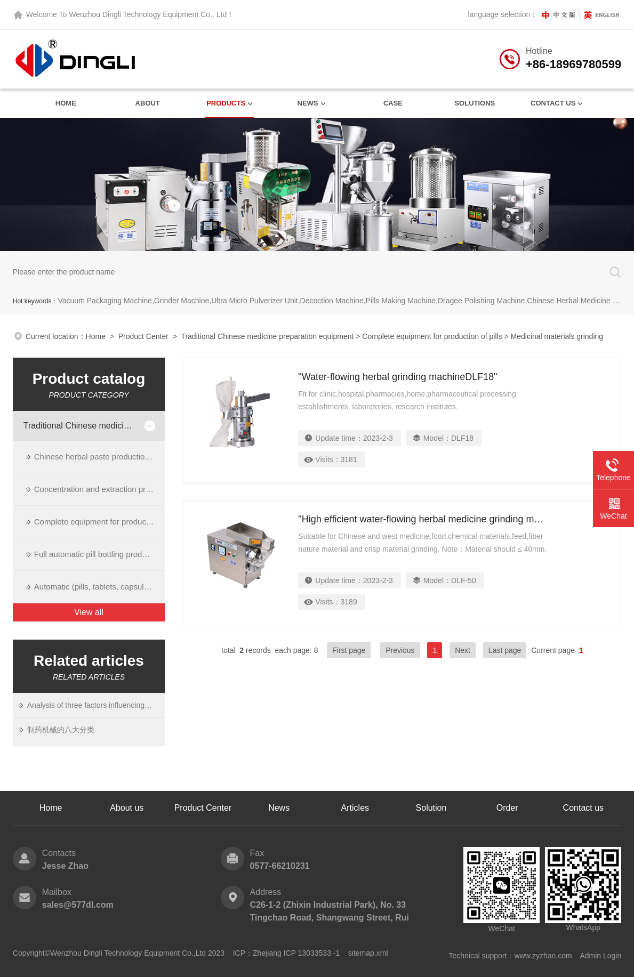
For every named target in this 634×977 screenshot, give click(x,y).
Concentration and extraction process (99, 489)
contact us (553, 103)
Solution (431, 807)
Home (65, 103)
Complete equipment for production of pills (432, 336)
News (308, 103)
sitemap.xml (368, 953)
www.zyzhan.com (543, 955)
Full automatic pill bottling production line (99, 554)
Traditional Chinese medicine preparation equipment (267, 336)
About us (126, 807)
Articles (355, 807)
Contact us (583, 807)
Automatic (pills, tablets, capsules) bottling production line (99, 586)
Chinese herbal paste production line (99, 456)
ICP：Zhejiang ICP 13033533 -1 (286, 953)
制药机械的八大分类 (60, 729)
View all (88, 612)
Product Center (143, 336)
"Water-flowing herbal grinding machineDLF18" (397, 377)
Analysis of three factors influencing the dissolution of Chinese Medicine (89, 705)
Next (462, 650)
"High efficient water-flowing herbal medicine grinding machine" (423, 519)
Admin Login (600, 955)
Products (225, 103)
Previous (400, 650)
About (147, 103)
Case (393, 103)
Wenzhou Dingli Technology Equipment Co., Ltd (148, 14)
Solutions (474, 103)
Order (507, 807)
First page (348, 650)
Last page (504, 650)
